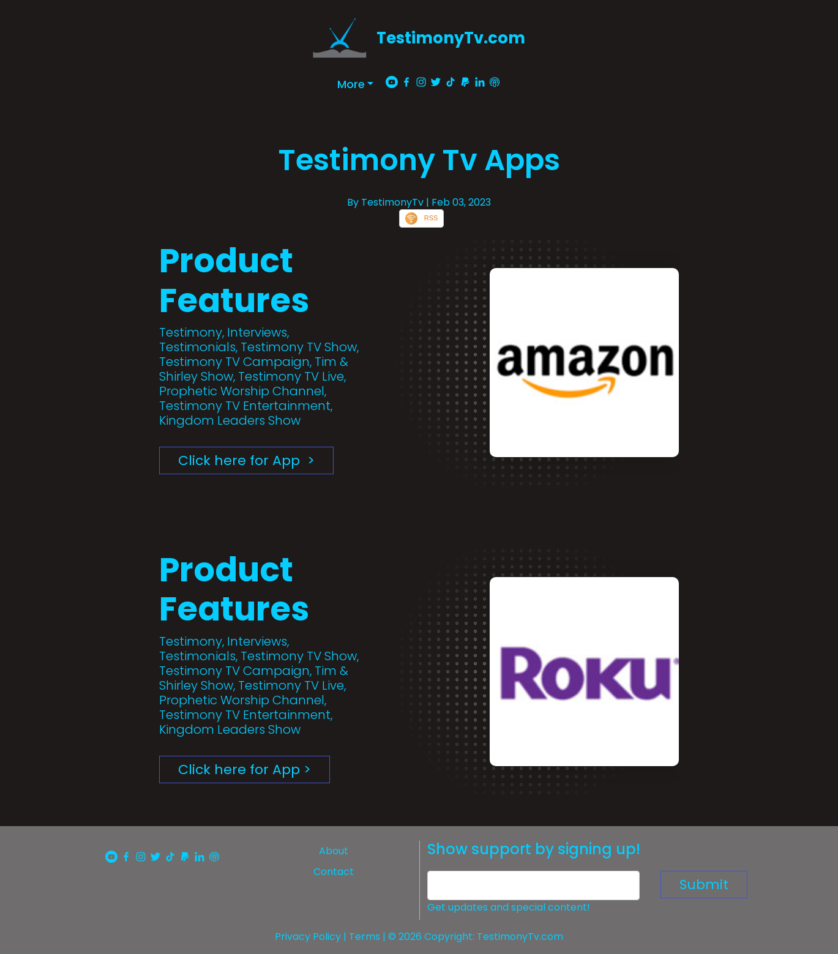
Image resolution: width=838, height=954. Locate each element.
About (333, 851)
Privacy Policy (308, 937)
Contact (333, 872)
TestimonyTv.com (450, 38)
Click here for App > (246, 460)
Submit (703, 884)
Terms (364, 937)
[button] (355, 84)
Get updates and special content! (508, 907)
